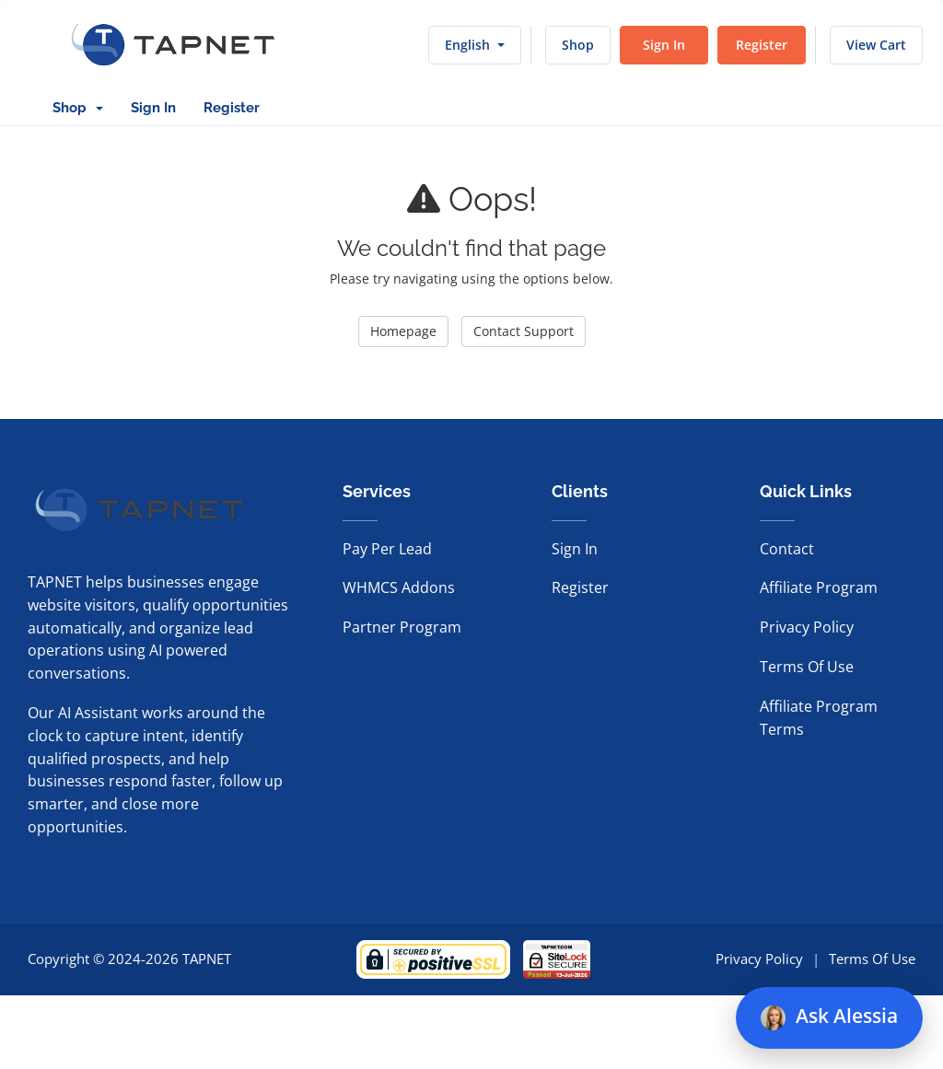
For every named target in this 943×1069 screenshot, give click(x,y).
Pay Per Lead (387, 549)
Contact (787, 549)
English (475, 44)
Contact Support (523, 331)
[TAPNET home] (173, 45)
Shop (578, 44)
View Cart (876, 44)
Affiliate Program (819, 587)
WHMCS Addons (399, 587)
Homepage (403, 331)
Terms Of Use (807, 667)
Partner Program (402, 627)
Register (761, 44)
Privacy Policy (807, 627)
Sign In (664, 44)
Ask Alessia (829, 1016)
